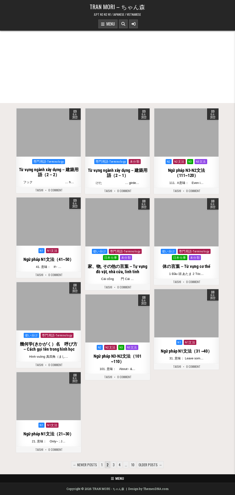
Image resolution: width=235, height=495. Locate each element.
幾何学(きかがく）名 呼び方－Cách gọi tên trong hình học (48, 347)
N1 (41, 250)
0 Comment (55, 190)
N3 (190, 161)
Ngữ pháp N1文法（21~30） (48, 433)
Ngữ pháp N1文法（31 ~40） (186, 351)
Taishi (39, 190)
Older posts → (150, 464)
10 (132, 464)
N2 (168, 161)
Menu (108, 24)
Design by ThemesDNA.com (148, 489)
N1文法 (52, 250)
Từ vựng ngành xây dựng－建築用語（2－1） (117, 173)
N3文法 (201, 161)
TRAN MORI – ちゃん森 (117, 6)
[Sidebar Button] (133, 24)
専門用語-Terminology (48, 161)
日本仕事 (110, 257)
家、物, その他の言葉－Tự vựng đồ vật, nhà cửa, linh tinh (117, 269)
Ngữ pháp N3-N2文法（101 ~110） (117, 359)
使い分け (99, 251)
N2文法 (179, 161)
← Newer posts (85, 464)
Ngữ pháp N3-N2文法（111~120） (186, 173)
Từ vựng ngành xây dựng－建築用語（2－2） (49, 172)
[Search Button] (123, 24)
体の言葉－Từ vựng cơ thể (186, 266)
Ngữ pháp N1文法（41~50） (48, 259)
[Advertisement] (117, 67)
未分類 (135, 161)
